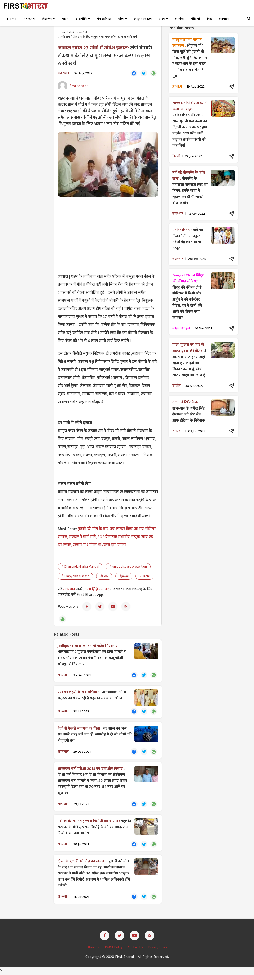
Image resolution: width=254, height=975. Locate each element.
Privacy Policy (157, 950)
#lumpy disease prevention (128, 567)
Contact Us (136, 950)
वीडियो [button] (195, 19)
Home (11, 19)
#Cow (104, 576)
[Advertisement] (107, 235)
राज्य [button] (163, 19)
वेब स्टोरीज (104, 19)
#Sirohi (144, 576)
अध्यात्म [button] (224, 19)
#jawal (124, 576)
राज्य (71, 32)
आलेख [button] (179, 19)
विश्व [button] (209, 19)
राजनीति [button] (83, 19)
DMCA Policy (114, 950)
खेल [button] (122, 19)
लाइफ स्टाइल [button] (143, 19)
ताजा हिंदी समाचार (96, 590)
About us (93, 950)
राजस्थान (82, 32)
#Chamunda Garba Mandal (80, 567)
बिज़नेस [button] (48, 19)
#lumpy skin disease (75, 576)
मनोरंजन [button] (29, 19)
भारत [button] (65, 19)
